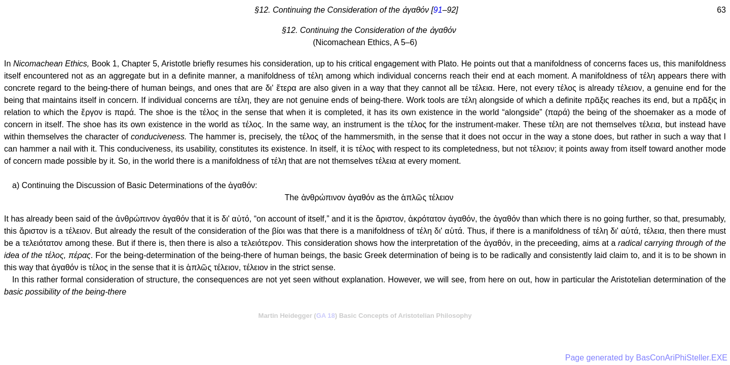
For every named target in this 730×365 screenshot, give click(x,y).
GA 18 (325, 315)
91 (438, 10)
